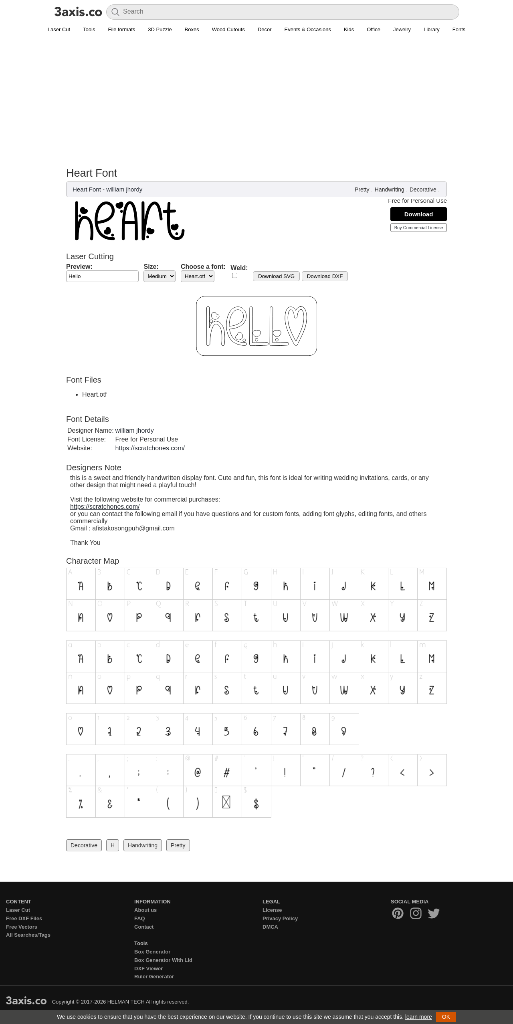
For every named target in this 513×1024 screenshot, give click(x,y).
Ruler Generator (154, 977)
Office (373, 29)
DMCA (270, 927)
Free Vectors (21, 927)
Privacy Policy (280, 918)
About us (145, 910)
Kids (349, 29)
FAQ (139, 918)
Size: (150, 266)
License (272, 910)
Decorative (423, 189)
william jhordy (124, 189)
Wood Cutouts (228, 29)
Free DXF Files (24, 918)
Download (418, 214)
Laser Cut (59, 29)
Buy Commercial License (418, 227)
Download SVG (276, 276)
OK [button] (446, 1017)
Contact (143, 927)
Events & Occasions (308, 29)
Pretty (362, 189)
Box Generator (152, 952)
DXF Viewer (148, 969)
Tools (89, 29)
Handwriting (389, 189)
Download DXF (325, 276)
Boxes (192, 29)
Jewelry (402, 29)
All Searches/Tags (28, 935)
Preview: (79, 266)
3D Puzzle (160, 29)
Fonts (459, 29)
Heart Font (87, 189)
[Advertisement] (256, 96)
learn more (418, 1017)
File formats (121, 29)
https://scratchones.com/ (150, 448)
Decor (265, 29)
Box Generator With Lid (163, 960)
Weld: (239, 267)
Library (432, 29)
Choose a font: (203, 266)
